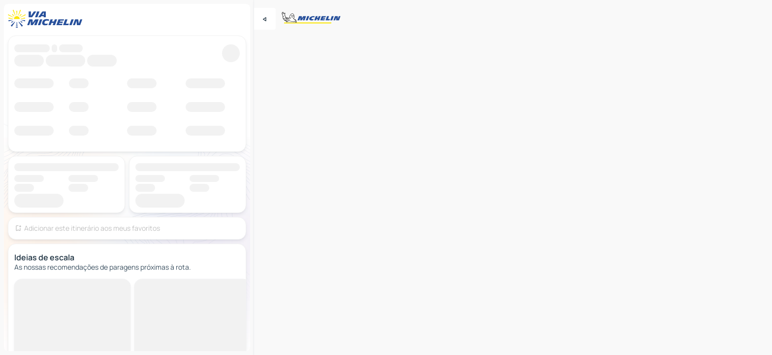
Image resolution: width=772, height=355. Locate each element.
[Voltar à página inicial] (47, 19)
